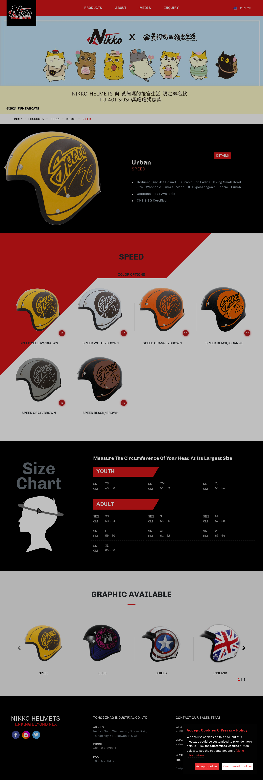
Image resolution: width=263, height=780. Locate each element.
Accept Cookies (207, 766)
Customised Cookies (237, 766)
